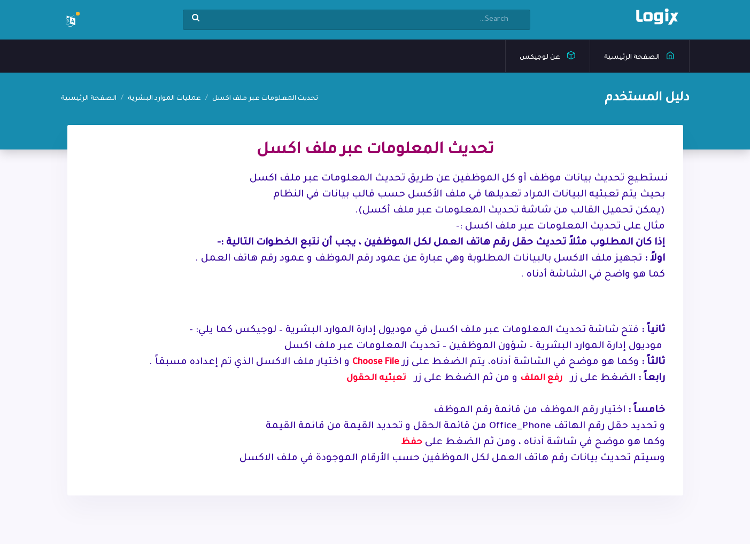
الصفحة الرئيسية (639, 55)
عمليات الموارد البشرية (164, 99)
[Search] (356, 20)
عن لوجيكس (547, 55)
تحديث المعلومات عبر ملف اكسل (265, 99)
